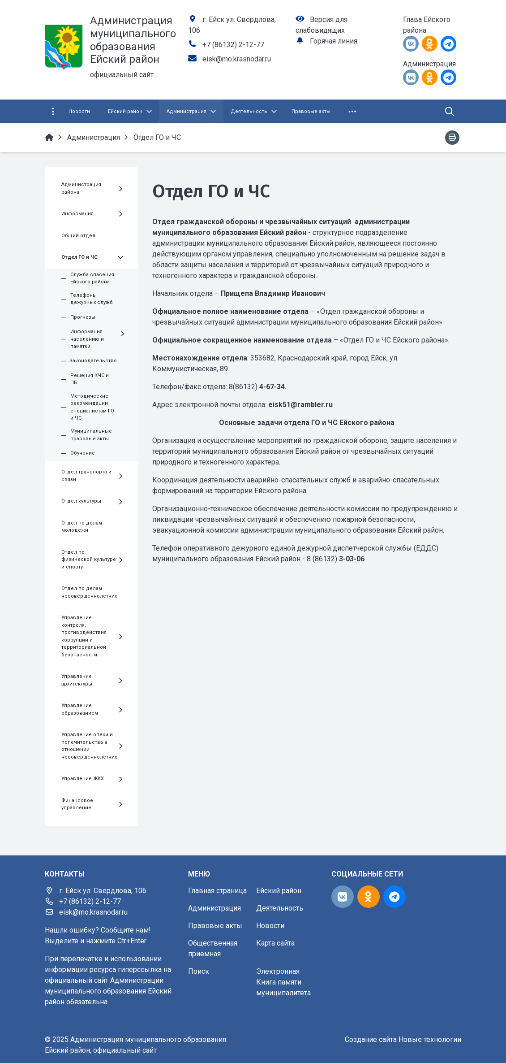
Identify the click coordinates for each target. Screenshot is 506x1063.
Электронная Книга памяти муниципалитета (283, 982)
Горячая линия (333, 41)
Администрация (214, 908)
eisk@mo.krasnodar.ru (236, 59)
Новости (270, 925)
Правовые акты (215, 925)
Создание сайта (371, 1039)
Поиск (198, 971)
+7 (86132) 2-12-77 (233, 44)
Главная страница (217, 890)
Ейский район (278, 890)
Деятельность (279, 908)
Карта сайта (275, 943)
